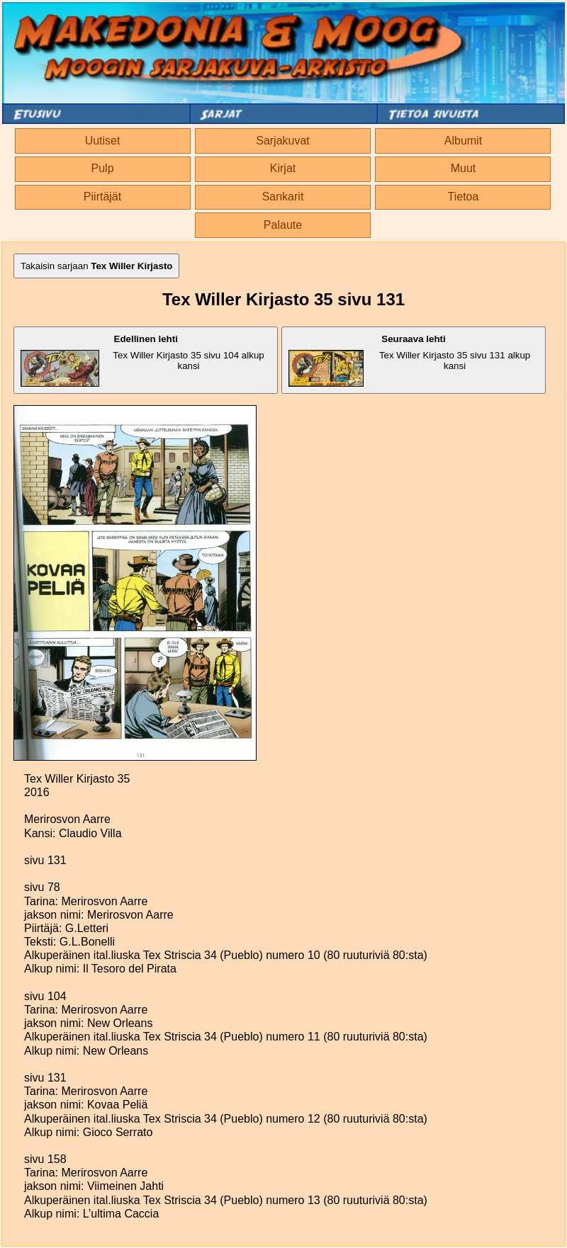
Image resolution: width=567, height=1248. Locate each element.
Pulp (102, 168)
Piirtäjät (102, 197)
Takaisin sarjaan (96, 266)
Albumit (463, 141)
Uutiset (102, 141)
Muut (463, 168)
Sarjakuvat (283, 141)
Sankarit (283, 197)
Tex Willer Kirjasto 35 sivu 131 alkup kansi (409, 360)
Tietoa (463, 197)
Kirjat (283, 168)
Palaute (283, 225)
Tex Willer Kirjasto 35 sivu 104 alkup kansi (142, 360)
